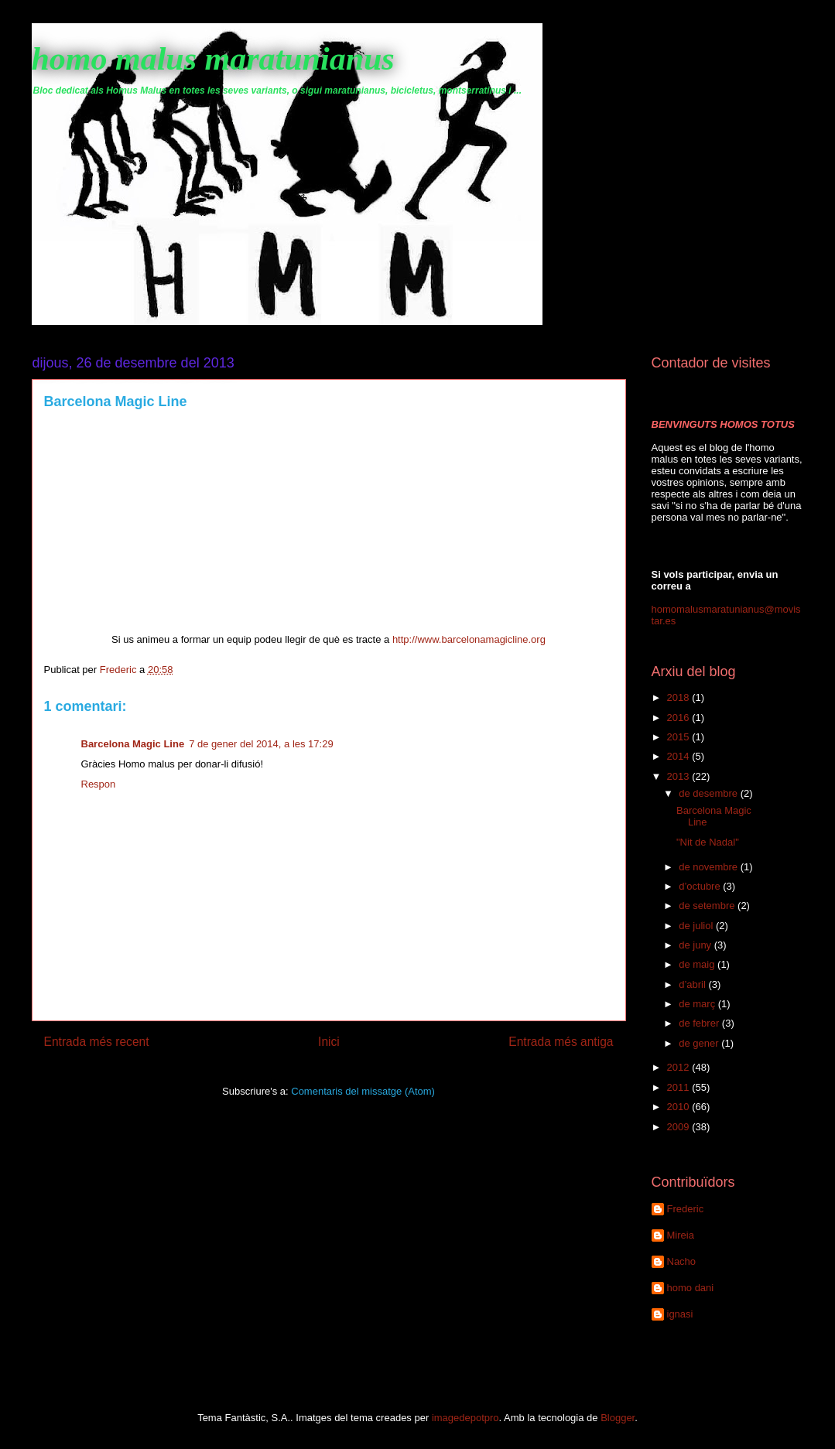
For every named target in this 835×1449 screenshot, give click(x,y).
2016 (680, 717)
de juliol (697, 925)
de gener (700, 1043)
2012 (680, 1067)
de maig (698, 964)
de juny (696, 945)
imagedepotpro (465, 1417)
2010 (680, 1106)
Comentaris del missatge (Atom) (363, 1091)
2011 (680, 1087)
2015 (680, 737)
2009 (680, 1127)
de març (698, 1004)
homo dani (690, 1288)
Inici (329, 1041)
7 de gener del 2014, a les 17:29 (261, 744)
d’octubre (701, 886)
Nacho (681, 1261)
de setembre (708, 905)
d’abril (693, 984)
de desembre (710, 793)
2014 (680, 756)
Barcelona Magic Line (133, 744)
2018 (680, 697)
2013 (680, 776)
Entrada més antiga (560, 1041)
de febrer (700, 1023)
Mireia (680, 1235)
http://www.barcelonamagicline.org (469, 639)
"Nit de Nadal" (707, 842)
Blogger (618, 1417)
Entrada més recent (96, 1041)
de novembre (710, 867)
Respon (98, 784)
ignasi (680, 1314)
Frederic (685, 1209)
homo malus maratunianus (213, 59)
